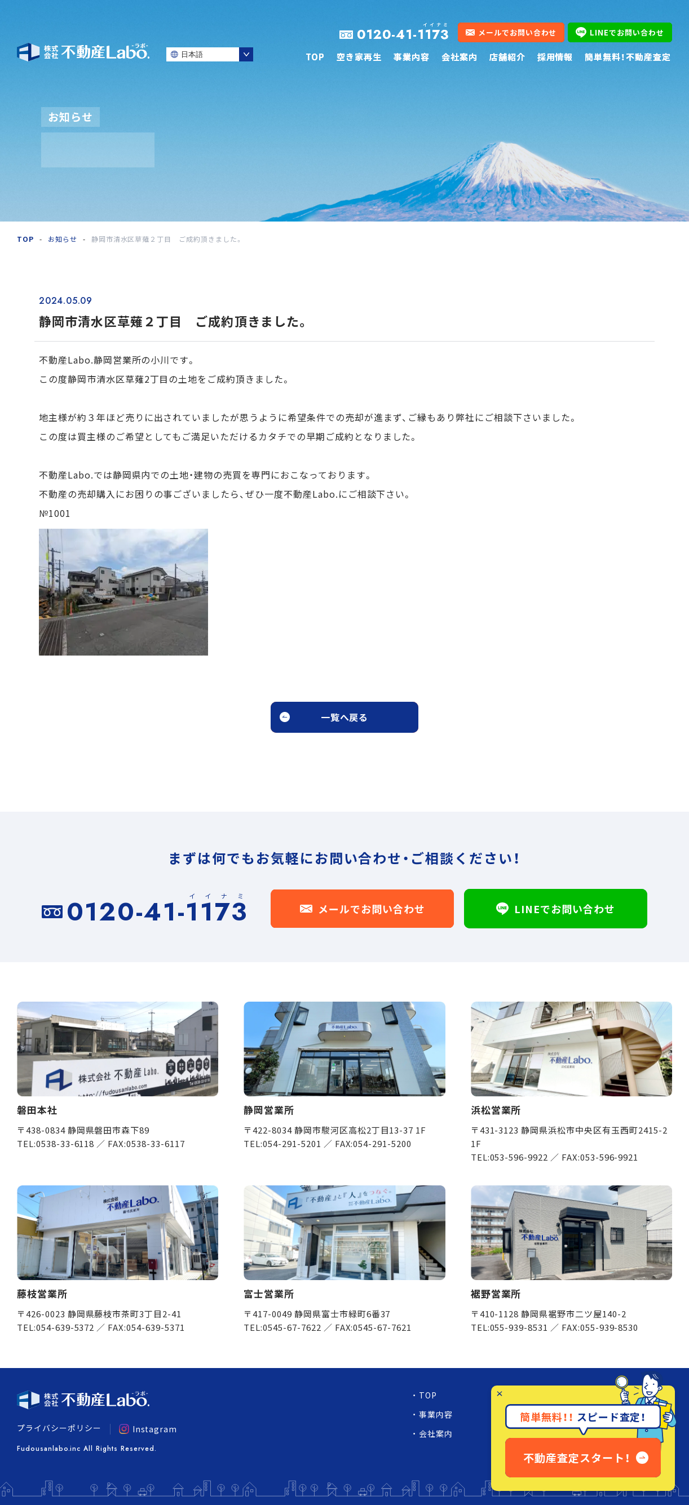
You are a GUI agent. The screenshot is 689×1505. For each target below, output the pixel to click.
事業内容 (412, 57)
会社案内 (459, 57)
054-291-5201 (292, 1143)
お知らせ (62, 239)
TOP (315, 57)
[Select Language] (209, 54)
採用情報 (555, 57)
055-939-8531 (519, 1327)
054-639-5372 (65, 1327)
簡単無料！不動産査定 (628, 57)
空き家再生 (359, 57)
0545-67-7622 (292, 1327)
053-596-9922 (519, 1157)
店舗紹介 (507, 57)
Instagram (148, 1429)
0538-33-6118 (65, 1143)
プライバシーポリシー (59, 1428)
